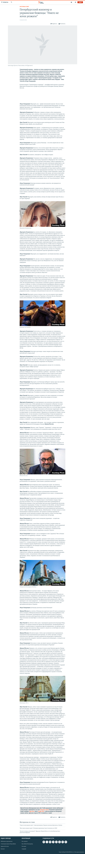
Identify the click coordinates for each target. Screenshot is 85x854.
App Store (31, 811)
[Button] (53, 24)
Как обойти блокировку (27, 843)
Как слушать (25, 841)
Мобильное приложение (6, 841)
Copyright (24, 849)
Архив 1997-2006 (5, 846)
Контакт (3, 849)
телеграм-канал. (44, 809)
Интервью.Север (24, 6)
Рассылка (24, 846)
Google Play (41, 811)
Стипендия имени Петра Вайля (8, 843)
